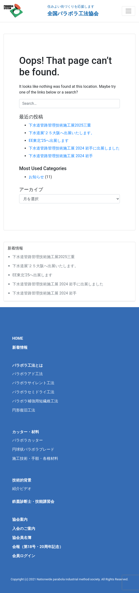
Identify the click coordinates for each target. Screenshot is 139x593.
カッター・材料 (25, 432)
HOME (17, 338)
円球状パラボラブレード (33, 449)
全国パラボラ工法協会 (73, 14)
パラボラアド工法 (27, 373)
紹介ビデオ (21, 488)
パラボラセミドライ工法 (33, 392)
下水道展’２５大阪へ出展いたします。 (62, 133)
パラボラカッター (27, 440)
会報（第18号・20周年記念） (37, 546)
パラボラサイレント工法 (33, 383)
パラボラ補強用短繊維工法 (35, 401)
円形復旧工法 (23, 410)
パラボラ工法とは (27, 365)
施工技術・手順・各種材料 (35, 458)
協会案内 (20, 519)
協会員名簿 (21, 537)
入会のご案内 (23, 528)
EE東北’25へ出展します (49, 140)
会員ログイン (23, 556)
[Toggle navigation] (128, 11)
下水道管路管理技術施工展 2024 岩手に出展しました (74, 148)
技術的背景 (21, 480)
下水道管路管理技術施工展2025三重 (60, 125)
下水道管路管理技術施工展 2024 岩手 (61, 156)
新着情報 (20, 347)
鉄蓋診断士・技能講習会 (33, 501)
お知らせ (36, 177)
